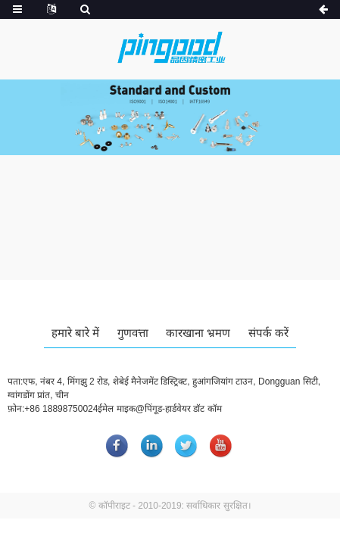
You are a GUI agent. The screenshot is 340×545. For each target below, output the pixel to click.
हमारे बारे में (75, 332)
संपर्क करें (268, 332)
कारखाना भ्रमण (198, 332)
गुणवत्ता (132, 332)
